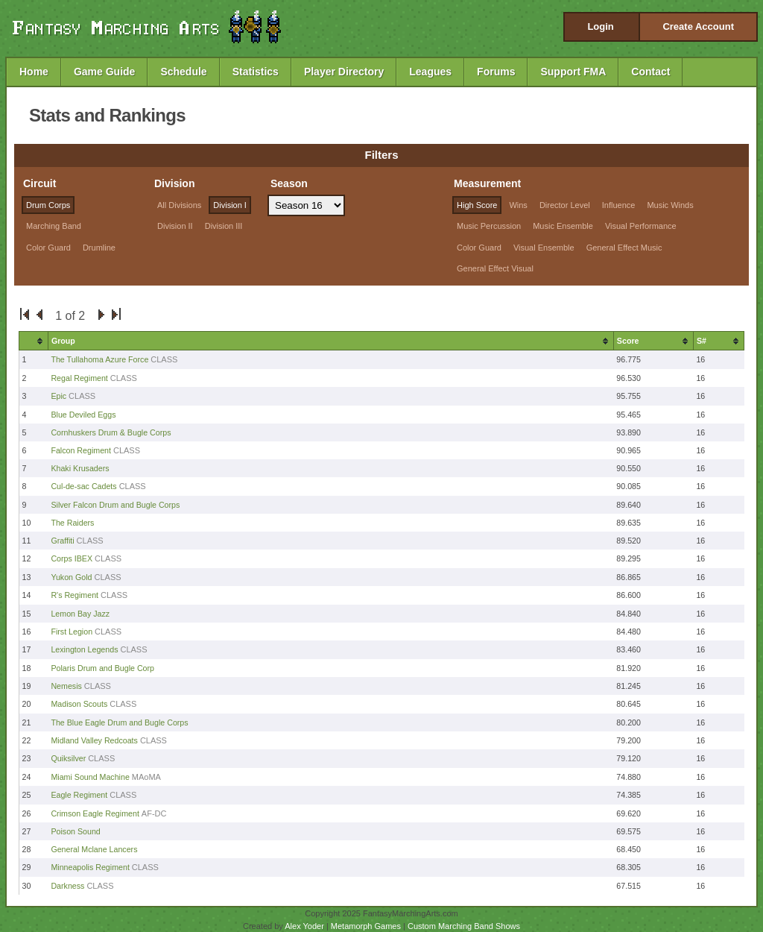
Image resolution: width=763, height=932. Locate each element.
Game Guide (104, 72)
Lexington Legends (84, 649)
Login (600, 26)
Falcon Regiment (81, 450)
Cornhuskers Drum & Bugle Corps (111, 432)
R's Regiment (74, 595)
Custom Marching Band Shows (464, 926)
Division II (175, 225)
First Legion (71, 631)
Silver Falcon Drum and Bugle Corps (115, 504)
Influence (619, 205)
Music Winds (670, 205)
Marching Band (53, 225)
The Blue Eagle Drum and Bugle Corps (119, 722)
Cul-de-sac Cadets (83, 486)
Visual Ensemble (543, 247)
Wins (518, 205)
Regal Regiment (79, 378)
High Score (477, 205)
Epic (58, 395)
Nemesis (67, 685)
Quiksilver (68, 758)
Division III (224, 225)
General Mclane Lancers (94, 849)
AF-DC (154, 813)
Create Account (698, 26)
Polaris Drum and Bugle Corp (102, 668)
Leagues (430, 72)
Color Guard (48, 247)
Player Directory (344, 72)
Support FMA (573, 72)
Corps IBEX (71, 558)
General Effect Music (624, 247)
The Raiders (72, 522)
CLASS (164, 359)
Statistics (255, 72)
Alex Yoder (304, 926)
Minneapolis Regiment (90, 867)
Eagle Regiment (79, 794)
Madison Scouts (79, 703)
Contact (650, 72)
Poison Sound (75, 831)
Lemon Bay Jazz (80, 613)
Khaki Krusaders (80, 468)
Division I (230, 205)
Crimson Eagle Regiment (95, 813)
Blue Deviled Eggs (83, 414)
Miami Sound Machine (90, 776)
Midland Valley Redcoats (94, 740)
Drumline (99, 247)
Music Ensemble (563, 225)
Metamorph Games (366, 926)
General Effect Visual (495, 268)
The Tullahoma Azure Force (99, 359)
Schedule (183, 72)
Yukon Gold (71, 577)
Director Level (564, 205)
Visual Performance (641, 225)
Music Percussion (489, 225)
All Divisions (179, 205)
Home (33, 72)
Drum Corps (48, 205)
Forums (496, 72)
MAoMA (146, 776)
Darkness (67, 885)
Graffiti (62, 540)
